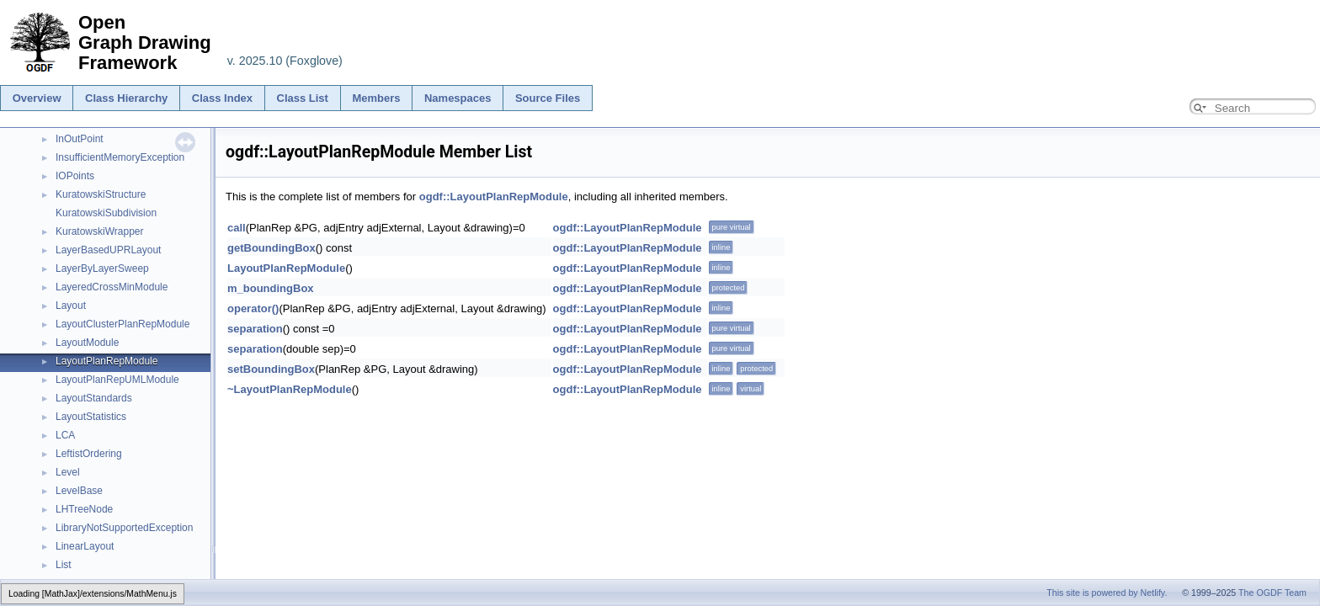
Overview (37, 98)
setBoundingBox (271, 369)
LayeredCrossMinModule (112, 287)
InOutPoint (80, 139)
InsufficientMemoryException (120, 157)
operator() (253, 308)
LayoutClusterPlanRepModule (122, 324)
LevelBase (79, 491)
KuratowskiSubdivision (106, 213)
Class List (302, 98)
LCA (65, 435)
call (236, 227)
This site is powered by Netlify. (1106, 592)
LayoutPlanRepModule (106, 361)
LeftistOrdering (89, 454)
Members (376, 98)
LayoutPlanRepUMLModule (117, 379)
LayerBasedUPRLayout (108, 250)
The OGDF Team (1272, 592)
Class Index (222, 98)
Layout (71, 305)
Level (68, 472)
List (64, 565)
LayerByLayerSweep (102, 268)
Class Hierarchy (126, 98)
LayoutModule (87, 342)
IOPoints (75, 176)
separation (255, 328)
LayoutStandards (94, 398)
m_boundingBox (270, 288)
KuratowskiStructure (101, 194)
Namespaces (458, 98)
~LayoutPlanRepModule (289, 389)
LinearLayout (85, 546)
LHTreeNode (84, 509)
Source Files (547, 98)
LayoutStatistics (91, 417)
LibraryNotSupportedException (124, 528)
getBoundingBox (271, 248)
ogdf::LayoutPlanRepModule (493, 196)
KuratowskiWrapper (99, 231)
